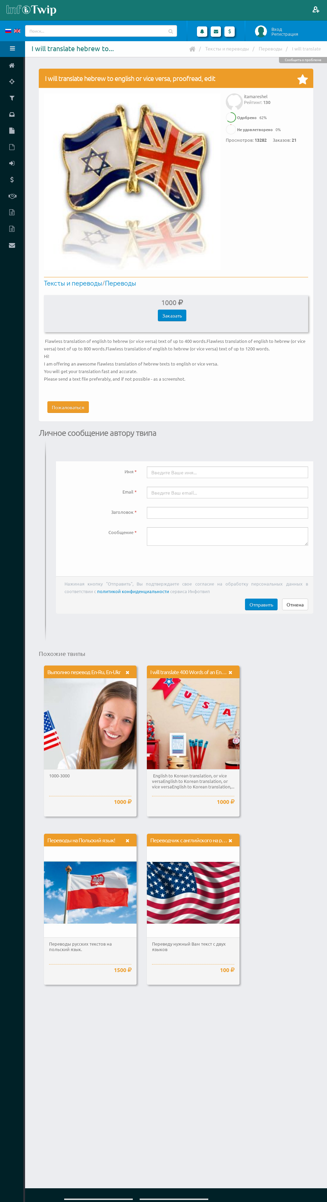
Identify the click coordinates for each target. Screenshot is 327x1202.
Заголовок (122, 512)
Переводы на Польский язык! (81, 839)
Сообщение (120, 532)
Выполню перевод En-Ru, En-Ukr (83, 671)
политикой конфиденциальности (133, 591)
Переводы (270, 48)
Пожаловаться (68, 407)
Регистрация (284, 34)
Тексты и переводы (227, 48)
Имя (129, 471)
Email (127, 492)
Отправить (261, 604)
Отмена (295, 604)
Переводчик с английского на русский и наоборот (207, 839)
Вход (276, 29)
